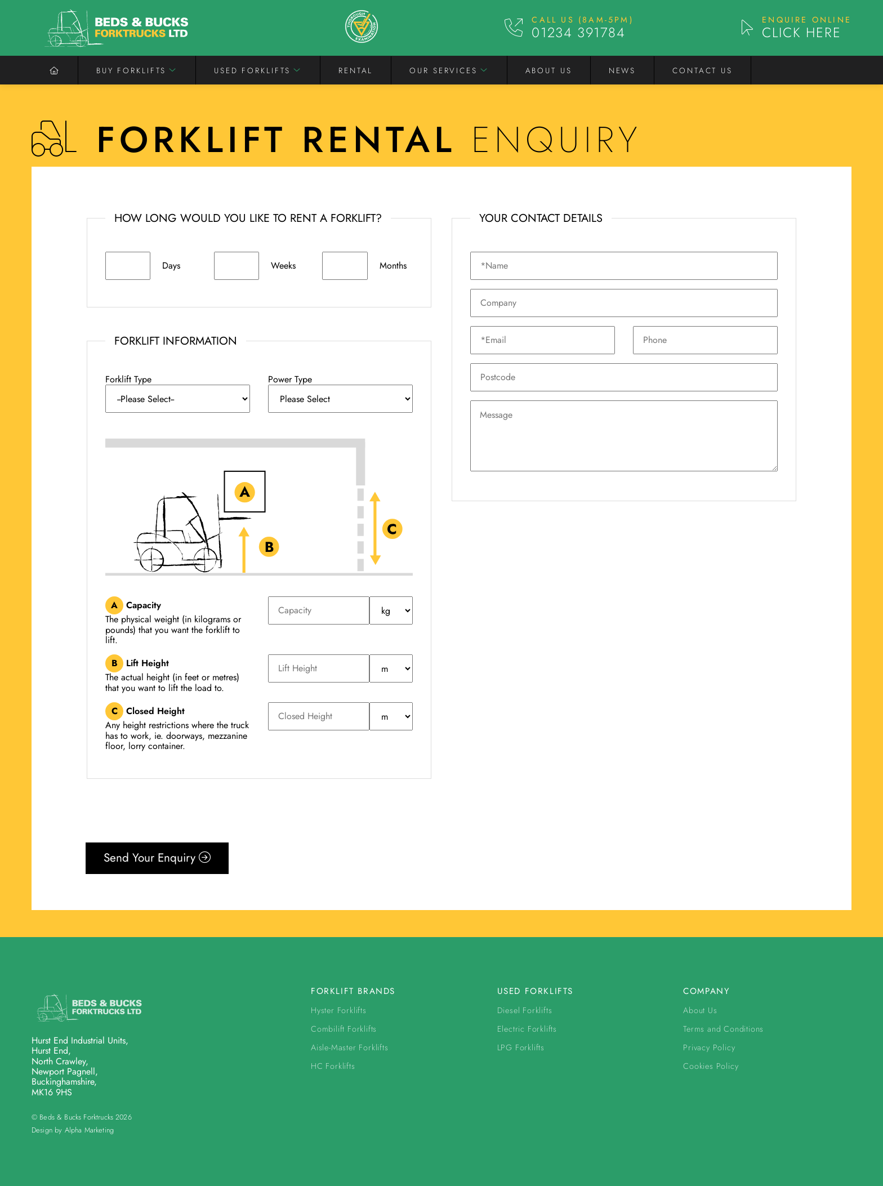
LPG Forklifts (521, 1047)
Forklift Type (128, 379)
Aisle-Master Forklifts (350, 1047)
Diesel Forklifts (524, 1010)
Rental (355, 70)
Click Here (801, 32)
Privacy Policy (709, 1047)
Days (171, 265)
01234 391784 (578, 32)
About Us (548, 70)
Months (393, 265)
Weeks (283, 265)
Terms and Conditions (723, 1029)
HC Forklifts (333, 1066)
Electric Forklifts (527, 1029)
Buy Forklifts (131, 70)
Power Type (290, 379)
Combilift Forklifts (344, 1029)
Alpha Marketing (89, 1130)
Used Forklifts (252, 70)
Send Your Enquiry (157, 857)
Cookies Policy (710, 1066)
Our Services (443, 70)
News (622, 70)
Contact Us (702, 70)
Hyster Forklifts (339, 1010)
